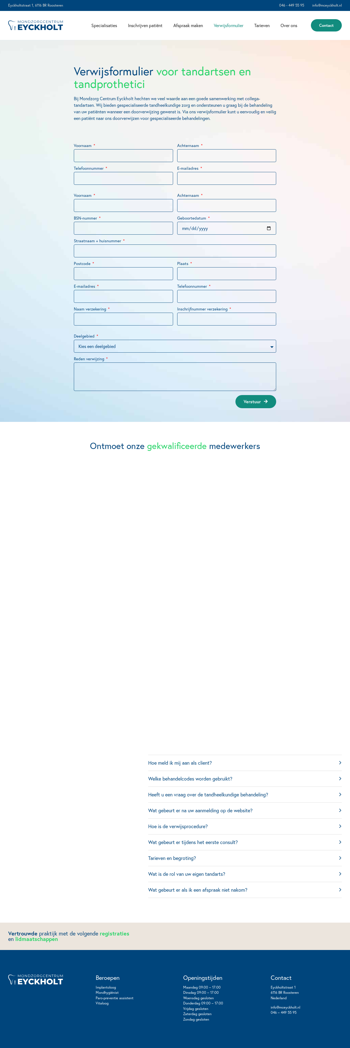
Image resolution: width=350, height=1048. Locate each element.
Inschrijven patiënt (145, 25)
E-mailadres (188, 188)
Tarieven (262, 25)
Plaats (183, 283)
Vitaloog (102, 1003)
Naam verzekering (90, 329)
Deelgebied (85, 356)
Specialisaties (104, 25)
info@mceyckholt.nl (285, 1007)
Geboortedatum (192, 238)
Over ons (289, 25)
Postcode (83, 283)
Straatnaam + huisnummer (98, 261)
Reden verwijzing (89, 379)
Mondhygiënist (107, 992)
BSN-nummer (86, 238)
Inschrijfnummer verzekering (203, 329)
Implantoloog (106, 987)
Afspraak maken (188, 25)
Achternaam (188, 165)
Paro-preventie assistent (114, 998)
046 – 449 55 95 (283, 1012)
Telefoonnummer (89, 188)
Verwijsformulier (228, 25)
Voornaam (83, 165)
